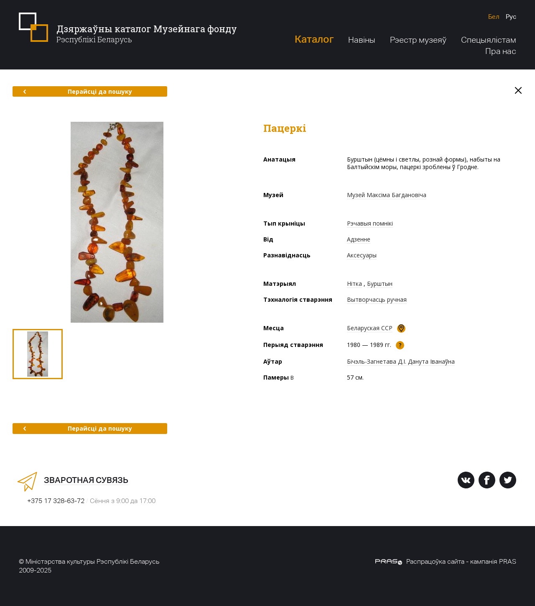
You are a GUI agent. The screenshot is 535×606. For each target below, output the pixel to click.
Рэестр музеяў (418, 39)
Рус (511, 16)
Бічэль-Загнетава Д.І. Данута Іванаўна (401, 361)
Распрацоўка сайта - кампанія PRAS (445, 561)
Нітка (354, 284)
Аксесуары (362, 255)
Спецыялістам (488, 39)
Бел (493, 16)
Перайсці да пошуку (77, 91)
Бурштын (379, 284)
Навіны (361, 39)
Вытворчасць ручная (377, 299)
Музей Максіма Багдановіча (386, 195)
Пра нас (500, 51)
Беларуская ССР (369, 328)
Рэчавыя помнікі (370, 223)
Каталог (314, 39)
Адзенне (358, 239)
